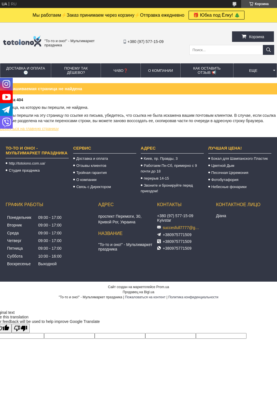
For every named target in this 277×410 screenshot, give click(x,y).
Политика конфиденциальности (193, 297)
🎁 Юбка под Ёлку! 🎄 (216, 15)
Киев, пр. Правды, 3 (161, 158)
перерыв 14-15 (156, 178)
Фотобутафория (225, 180)
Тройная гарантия (91, 173)
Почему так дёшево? (76, 70)
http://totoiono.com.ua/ (27, 163)
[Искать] (268, 50)
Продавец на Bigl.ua (138, 292)
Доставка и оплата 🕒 (25, 70)
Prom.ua (162, 287)
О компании (160, 70)
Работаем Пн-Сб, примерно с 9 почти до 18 (169, 168)
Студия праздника (24, 170)
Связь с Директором (93, 187)
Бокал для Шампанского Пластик (239, 158)
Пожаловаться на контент (145, 297)
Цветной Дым (223, 165)
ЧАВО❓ (120, 70)
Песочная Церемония (229, 173)
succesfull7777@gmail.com (182, 227)
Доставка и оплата (92, 158)
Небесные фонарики (229, 187)
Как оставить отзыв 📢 (206, 70)
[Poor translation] (21, 328)
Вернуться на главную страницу (29, 128)
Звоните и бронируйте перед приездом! (167, 188)
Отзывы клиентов (91, 165)
